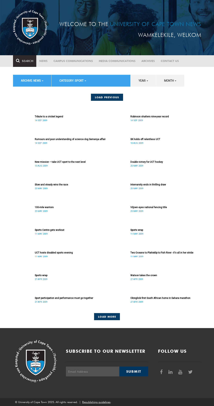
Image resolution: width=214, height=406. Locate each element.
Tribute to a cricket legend (49, 116)
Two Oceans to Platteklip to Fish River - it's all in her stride (161, 252)
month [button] (170, 80)
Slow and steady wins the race (51, 184)
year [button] (143, 80)
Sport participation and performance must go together (64, 298)
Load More (107, 316)
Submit (133, 371)
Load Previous (107, 97)
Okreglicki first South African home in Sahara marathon (160, 298)
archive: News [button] (32, 80)
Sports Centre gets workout (49, 230)
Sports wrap (136, 230)
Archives (148, 61)
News (43, 61)
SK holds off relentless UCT (145, 139)
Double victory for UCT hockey (146, 162)
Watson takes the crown (143, 275)
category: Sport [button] (72, 80)
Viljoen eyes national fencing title (148, 207)
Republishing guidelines (96, 402)
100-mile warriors (44, 207)
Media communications (117, 61)
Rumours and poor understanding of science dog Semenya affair (70, 139)
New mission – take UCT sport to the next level (60, 162)
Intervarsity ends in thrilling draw (148, 184)
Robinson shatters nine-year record (149, 116)
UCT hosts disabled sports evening (54, 252)
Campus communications (73, 61)
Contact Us (170, 61)
